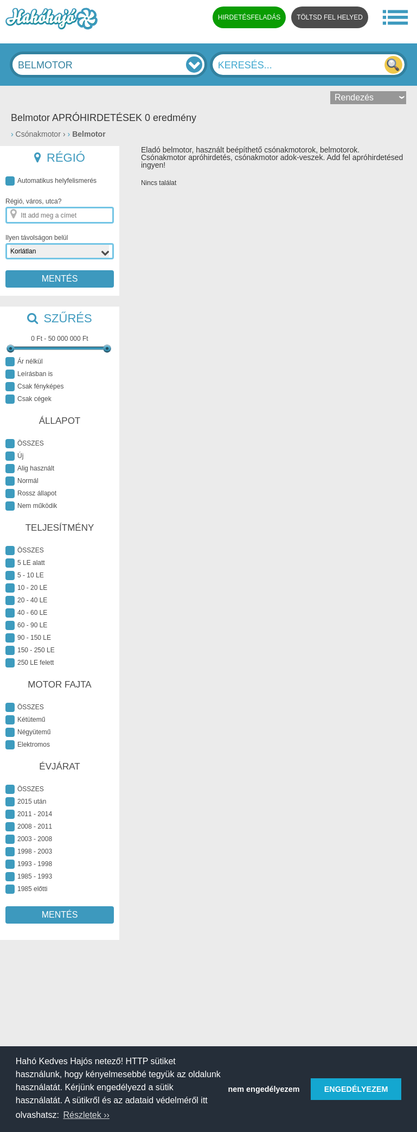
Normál (22, 481)
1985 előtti (26, 889)
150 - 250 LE (30, 650)
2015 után (25, 801)
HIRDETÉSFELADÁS (249, 17)
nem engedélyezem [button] (264, 1089)
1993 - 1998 (28, 864)
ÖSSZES (24, 443)
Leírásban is (29, 374)
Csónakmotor (38, 134)
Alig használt (29, 468)
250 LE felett (29, 662)
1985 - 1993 (28, 876)
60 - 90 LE (26, 625)
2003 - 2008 (28, 839)
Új (14, 456)
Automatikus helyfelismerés (51, 181)
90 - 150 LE (28, 638)
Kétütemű (25, 719)
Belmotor (88, 134)
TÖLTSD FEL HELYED (330, 17)
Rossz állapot (30, 493)
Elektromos (27, 744)
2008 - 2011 (28, 826)
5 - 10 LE (24, 575)
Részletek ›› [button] (86, 1115)
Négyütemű (27, 732)
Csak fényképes (34, 386)
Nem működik (31, 506)
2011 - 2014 (28, 814)
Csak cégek (28, 399)
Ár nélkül (24, 361)
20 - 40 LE (26, 600)
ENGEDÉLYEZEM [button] (356, 1089)
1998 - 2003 (28, 851)
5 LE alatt (25, 563)
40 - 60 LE (26, 613)
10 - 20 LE (26, 588)
